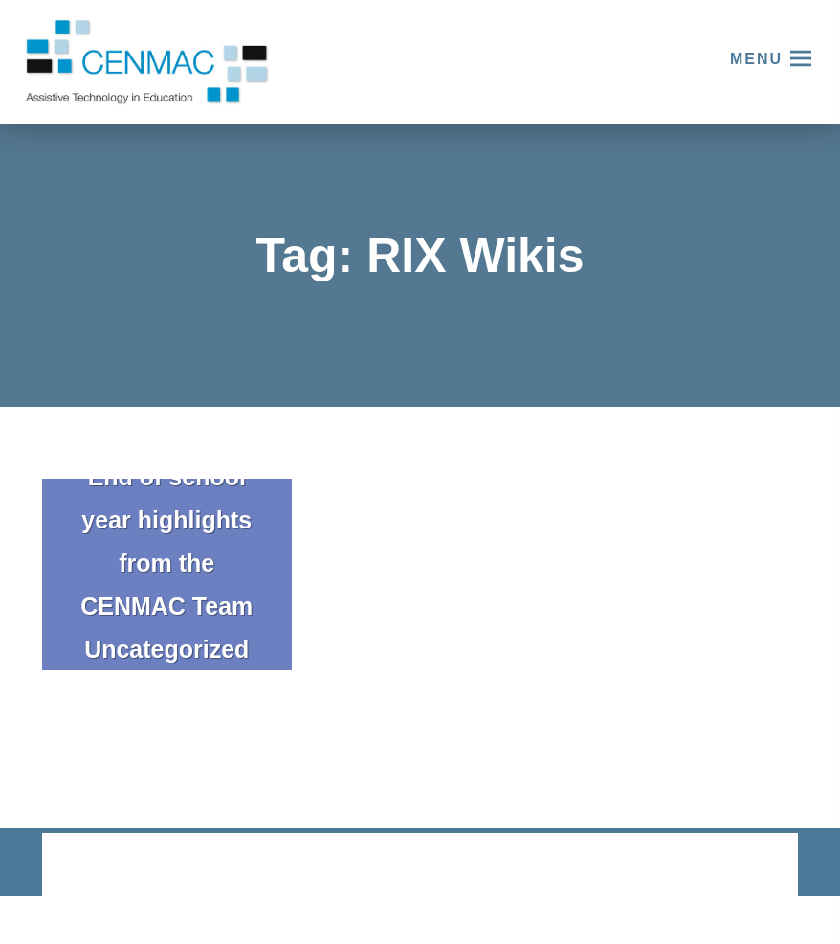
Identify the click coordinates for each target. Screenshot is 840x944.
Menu (756, 59)
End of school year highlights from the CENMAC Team (166, 541)
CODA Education (748, 866)
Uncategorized (166, 649)
